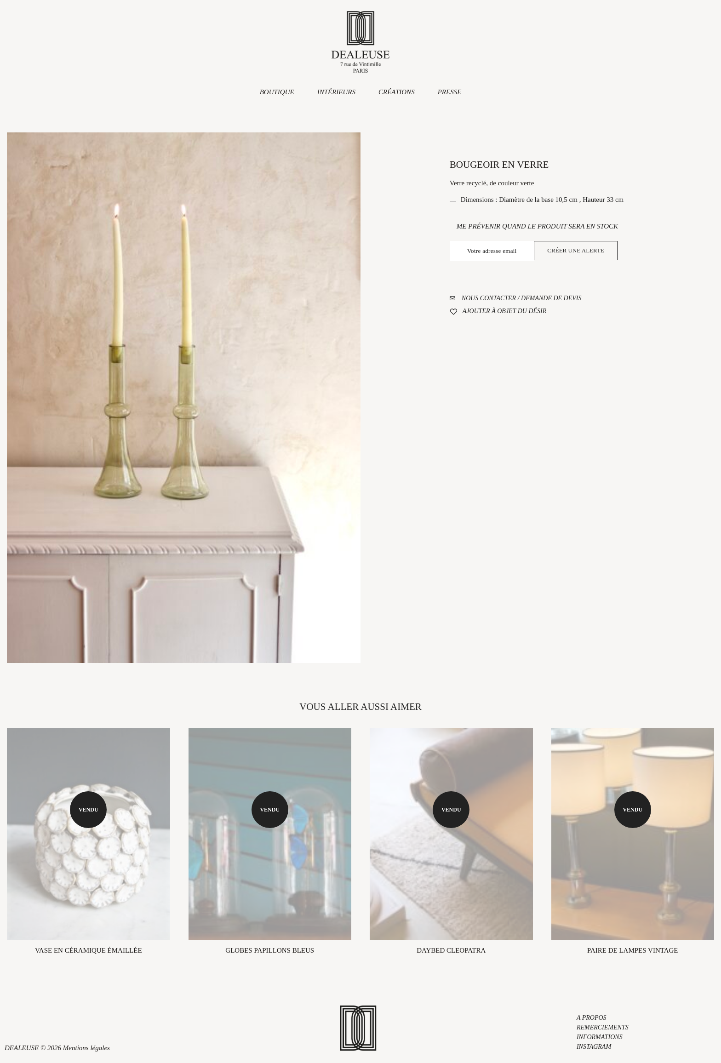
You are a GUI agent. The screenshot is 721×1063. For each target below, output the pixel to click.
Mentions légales (86, 1048)
